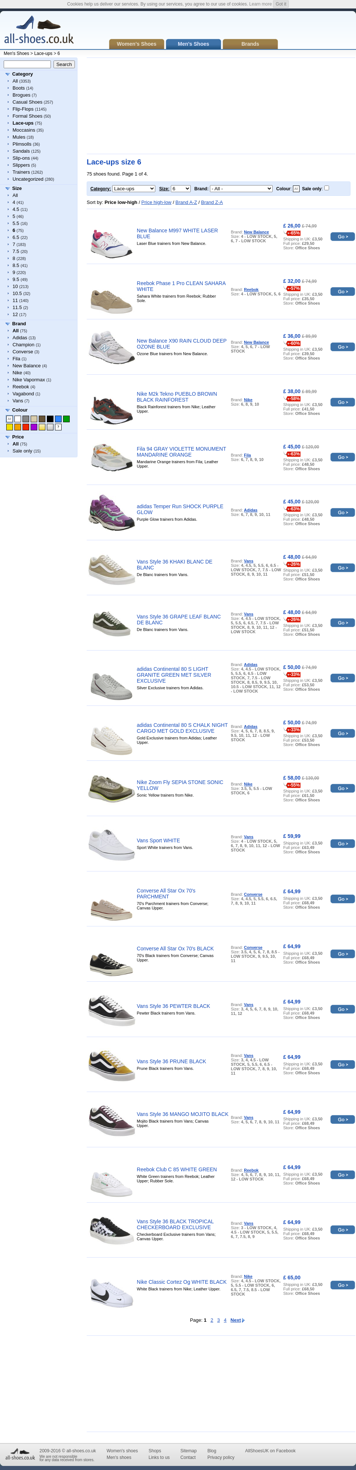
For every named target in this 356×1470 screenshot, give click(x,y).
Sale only (22, 451)
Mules (19, 137)
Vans (18, 400)
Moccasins (24, 130)
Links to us (159, 1457)
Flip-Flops (23, 109)
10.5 (17, 293)
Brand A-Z (186, 202)
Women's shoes (122, 1450)
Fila (16, 358)
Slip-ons (21, 158)
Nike (17, 372)
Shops (155, 1450)
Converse (23, 351)
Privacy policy (220, 1457)
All (15, 81)
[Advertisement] (143, 106)
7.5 (16, 251)
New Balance (27, 365)
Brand (19, 323)
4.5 (16, 209)
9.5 (16, 279)
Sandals (21, 151)
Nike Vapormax (29, 379)
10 (15, 286)
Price (18, 437)
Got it (281, 4)
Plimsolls (22, 144)
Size (17, 188)
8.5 (16, 265)
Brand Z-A (212, 202)
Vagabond (23, 393)
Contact (188, 1457)
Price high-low (156, 202)
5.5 (16, 223)
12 (15, 314)
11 (15, 300)
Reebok (21, 386)
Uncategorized (28, 179)
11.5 (17, 307)
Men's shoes (119, 1457)
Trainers (21, 172)
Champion (23, 344)
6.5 (16, 237)
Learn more (260, 4)
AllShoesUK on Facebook (270, 1450)
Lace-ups (43, 53)
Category (22, 74)
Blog (211, 1450)
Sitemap (188, 1450)
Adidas (20, 337)
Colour (20, 410)
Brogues (21, 95)
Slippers (21, 165)
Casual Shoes (27, 102)
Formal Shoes (27, 116)
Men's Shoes (16, 53)
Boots (19, 88)
